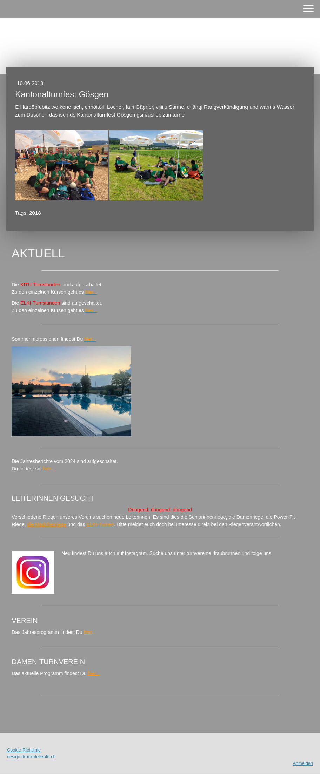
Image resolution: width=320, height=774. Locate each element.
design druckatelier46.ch (31, 756)
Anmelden (303, 763)
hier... (94, 673)
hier (88, 632)
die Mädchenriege (46, 524)
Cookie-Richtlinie (24, 750)
